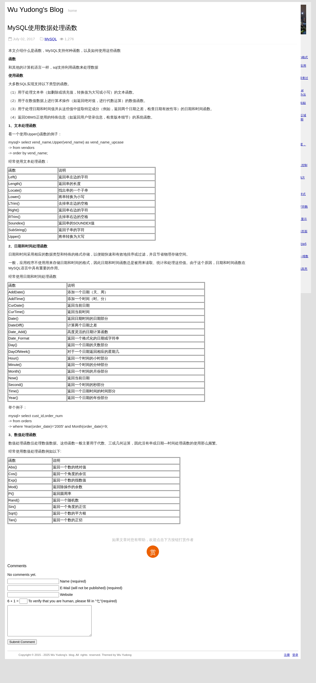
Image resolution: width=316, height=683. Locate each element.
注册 (287, 660)
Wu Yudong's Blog (35, 9)
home (72, 11)
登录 (295, 660)
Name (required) (73, 581)
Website (66, 595)
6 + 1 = (13, 601)
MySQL (50, 39)
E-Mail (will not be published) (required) (91, 588)
